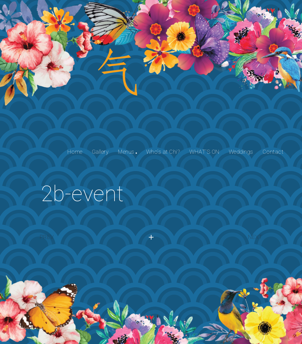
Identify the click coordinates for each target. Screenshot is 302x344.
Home (75, 151)
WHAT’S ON (204, 151)
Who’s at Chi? (163, 151)
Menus (126, 151)
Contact (273, 151)
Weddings (241, 151)
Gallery (100, 151)
